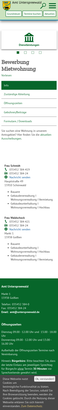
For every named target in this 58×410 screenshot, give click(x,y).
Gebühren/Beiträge (15, 112)
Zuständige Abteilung (17, 94)
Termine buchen (32, 13)
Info (6, 85)
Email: (5, 312)
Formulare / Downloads (18, 121)
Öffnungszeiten (13, 103)
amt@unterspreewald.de (24, 312)
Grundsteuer (13, 13)
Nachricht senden (19, 177)
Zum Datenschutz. (32, 406)
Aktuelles (50, 13)
